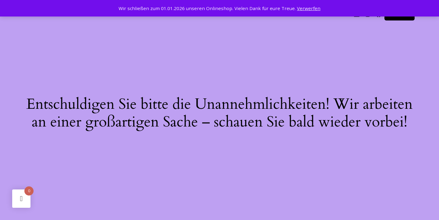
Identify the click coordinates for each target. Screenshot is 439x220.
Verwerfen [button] (308, 8)
